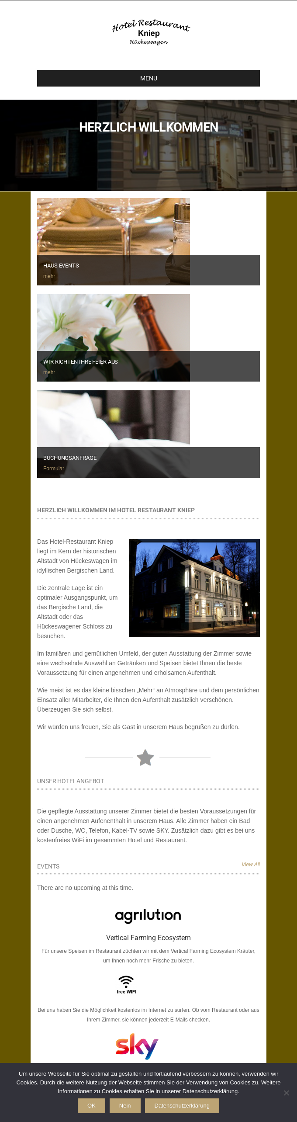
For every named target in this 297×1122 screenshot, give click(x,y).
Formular (53, 468)
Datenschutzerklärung (182, 1105)
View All (251, 864)
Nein (125, 1105)
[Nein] (286, 1092)
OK (91, 1105)
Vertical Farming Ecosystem (148, 938)
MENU (100, 78)
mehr (49, 276)
